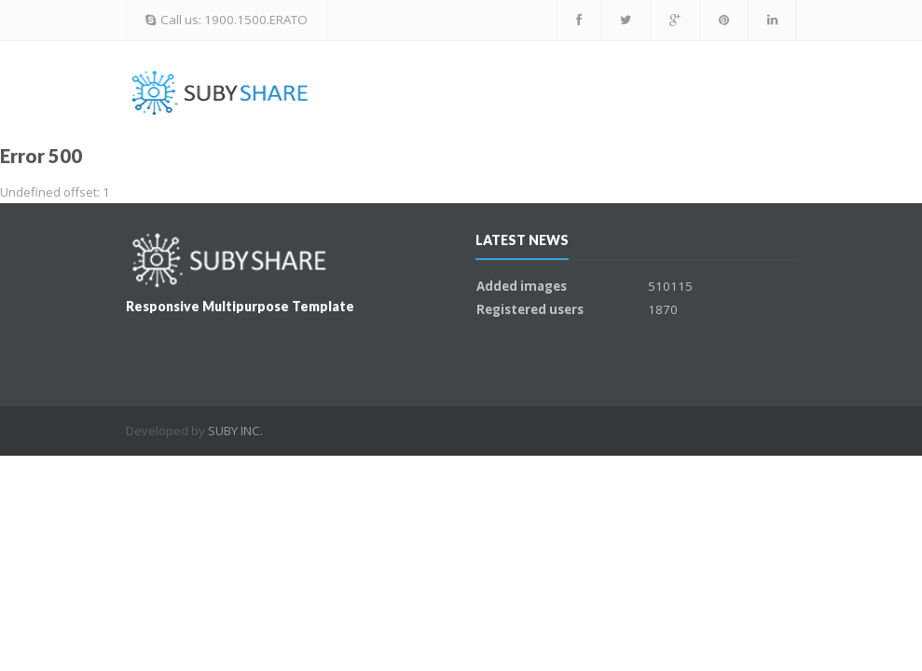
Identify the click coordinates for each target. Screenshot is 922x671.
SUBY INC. (235, 430)
